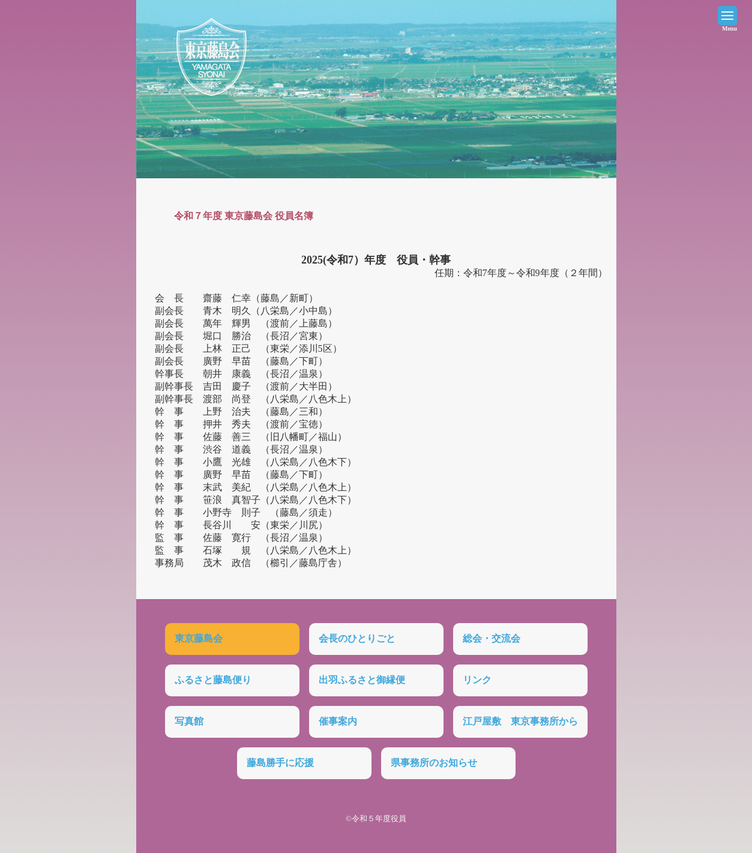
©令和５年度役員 (376, 818)
